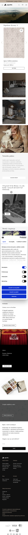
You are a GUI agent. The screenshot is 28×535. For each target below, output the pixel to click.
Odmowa (14, 296)
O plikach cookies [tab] (21, 241)
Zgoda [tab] (4, 241)
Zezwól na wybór (13, 292)
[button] (1, 42)
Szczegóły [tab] (11, 241)
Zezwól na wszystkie (14, 287)
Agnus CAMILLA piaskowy (11, 61)
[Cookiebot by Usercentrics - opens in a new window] (20, 237)
